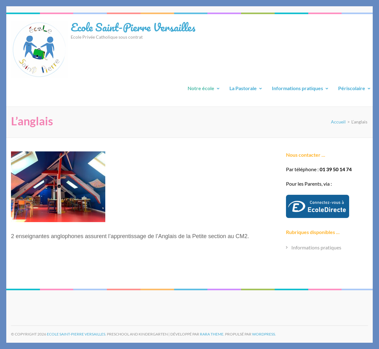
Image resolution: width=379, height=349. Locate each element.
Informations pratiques (297, 88)
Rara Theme (211, 334)
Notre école (201, 88)
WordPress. (264, 334)
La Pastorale (243, 88)
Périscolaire (351, 88)
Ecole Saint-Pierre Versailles (133, 27)
